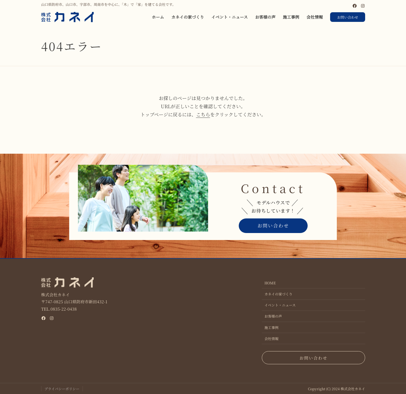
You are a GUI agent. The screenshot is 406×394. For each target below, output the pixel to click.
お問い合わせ (347, 17)
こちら (203, 114)
